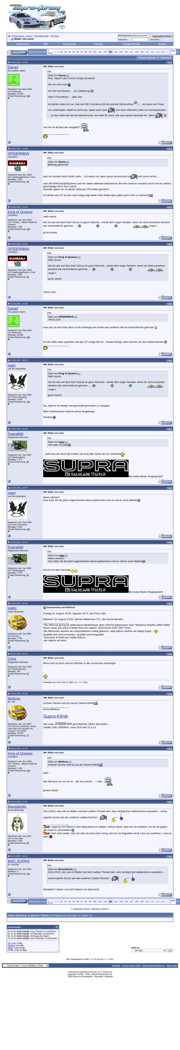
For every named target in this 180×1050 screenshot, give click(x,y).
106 (126, 52)
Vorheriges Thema (81, 909)
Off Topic (55, 36)
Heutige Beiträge (131, 44)
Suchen (162, 44)
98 (86, 52)
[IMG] (10, 947)
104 (115, 52)
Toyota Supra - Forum (22, 36)
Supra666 (15, 434)
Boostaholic (17, 807)
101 (100, 52)
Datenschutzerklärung (153, 965)
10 (28, 402)
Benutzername (125, 35)
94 (69, 52)
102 (105, 52)
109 (142, 52)
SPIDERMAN (18, 154)
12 (28, 229)
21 (28, 874)
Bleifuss (14, 698)
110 (147, 52)
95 (74, 52)
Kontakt (116, 965)
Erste (50, 52)
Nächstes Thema (99, 909)
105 (121, 52)
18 (28, 96)
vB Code (12, 943)
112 (157, 52)
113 (163, 52)
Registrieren (23, 44)
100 (94, 52)
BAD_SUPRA (19, 861)
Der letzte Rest (41, 36)
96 (78, 52)
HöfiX (12, 608)
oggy (12, 365)
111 (152, 52)
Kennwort (122, 39)
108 (136, 52)
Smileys (11, 945)
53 (61, 52)
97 (82, 52)
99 (90, 52)
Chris (12, 659)
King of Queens (20, 212)
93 (65, 52)
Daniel (13, 67)
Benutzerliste (69, 44)
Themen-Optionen (147, 58)
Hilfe (45, 44)
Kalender (98, 44)
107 (131, 52)
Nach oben (172, 965)
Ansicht (165, 58)
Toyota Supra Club (131, 965)
